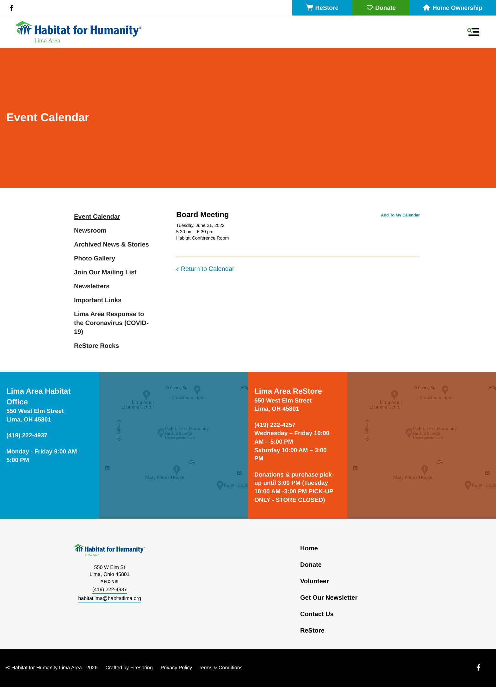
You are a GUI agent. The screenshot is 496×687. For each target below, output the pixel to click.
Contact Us (317, 614)
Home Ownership (452, 8)
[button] (473, 32)
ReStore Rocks (96, 345)
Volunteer (314, 581)
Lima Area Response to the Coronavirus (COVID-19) (111, 323)
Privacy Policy (176, 668)
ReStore (322, 8)
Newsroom (90, 230)
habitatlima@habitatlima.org (109, 598)
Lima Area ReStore (288, 391)
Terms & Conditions (221, 668)
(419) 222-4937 (109, 589)
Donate (381, 8)
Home (309, 548)
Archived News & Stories (111, 244)
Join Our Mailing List (105, 272)
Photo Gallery (94, 258)
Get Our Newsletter (328, 597)
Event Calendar (97, 216)
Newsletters (91, 286)
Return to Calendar (207, 268)
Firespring (141, 668)
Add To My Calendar (400, 215)
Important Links (97, 300)
